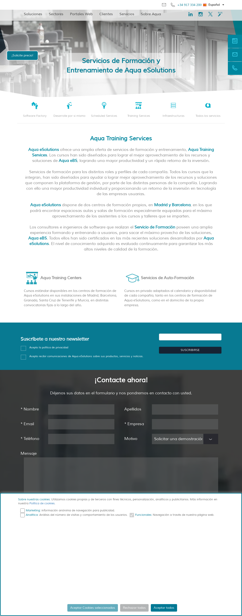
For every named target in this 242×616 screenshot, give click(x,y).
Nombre (30, 409)
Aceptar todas (164, 608)
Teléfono (30, 438)
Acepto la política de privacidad (48, 347)
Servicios (126, 14)
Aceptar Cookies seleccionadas (92, 608)
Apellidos (132, 409)
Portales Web (81, 14)
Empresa (134, 423)
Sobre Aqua (151, 14)
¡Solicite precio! (22, 55)
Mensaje (29, 453)
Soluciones (33, 14)
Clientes (106, 14)
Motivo (130, 438)
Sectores (56, 14)
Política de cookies (42, 503)
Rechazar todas (134, 608)
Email (27, 423)
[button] (214, 4)
